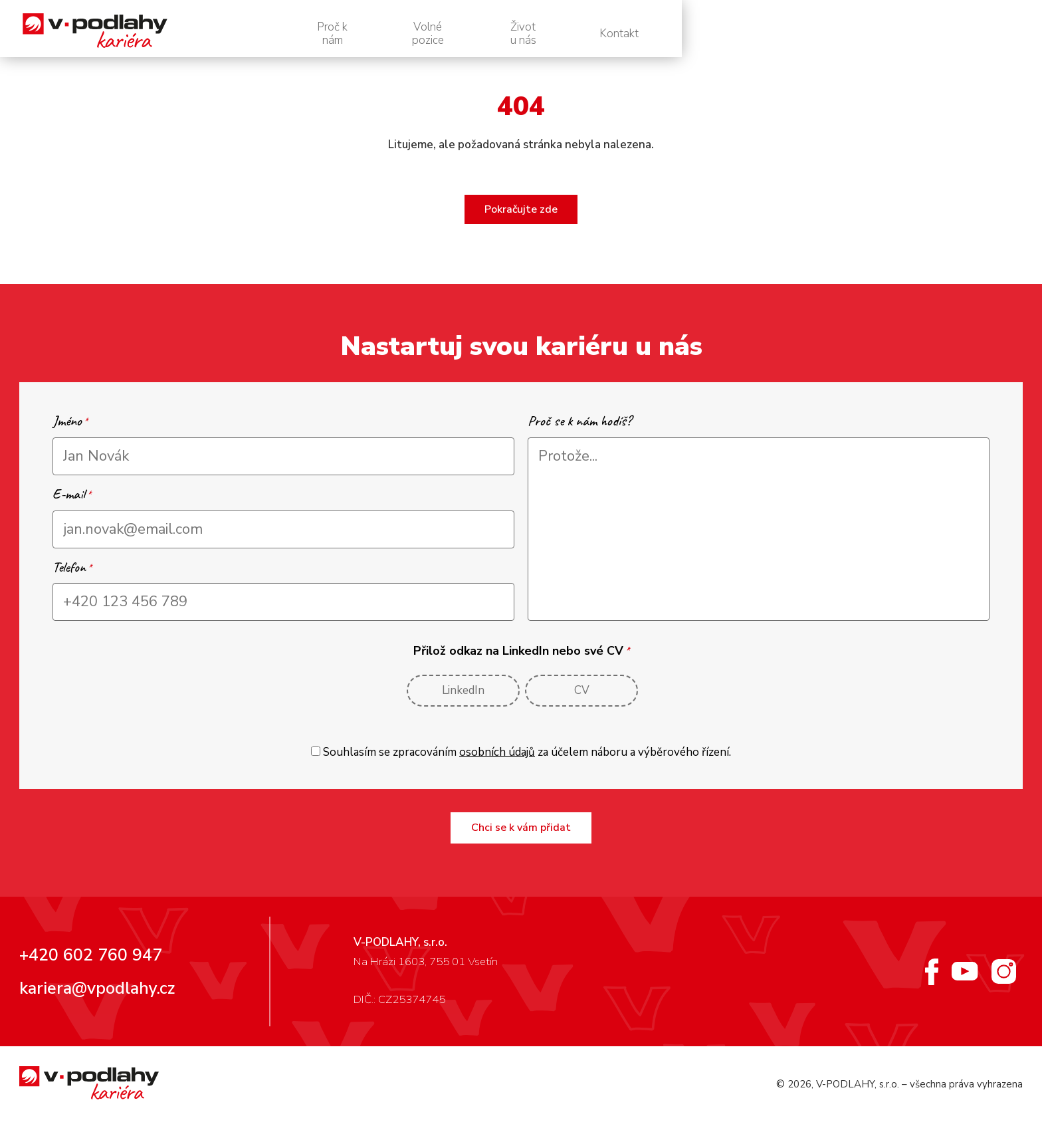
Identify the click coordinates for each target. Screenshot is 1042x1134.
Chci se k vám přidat (521, 838)
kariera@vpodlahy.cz (97, 999)
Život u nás (867, 33)
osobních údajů (497, 762)
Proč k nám (630, 33)
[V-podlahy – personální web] (144, 34)
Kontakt (973, 33)
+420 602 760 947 (90, 966)
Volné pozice (748, 33)
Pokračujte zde (521, 220)
